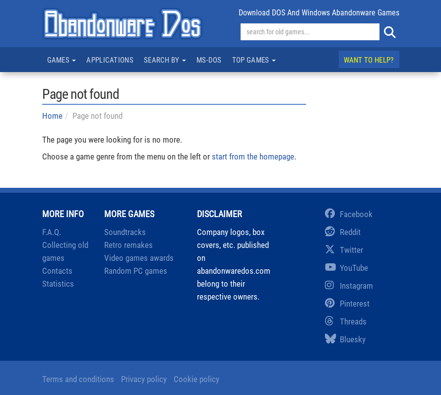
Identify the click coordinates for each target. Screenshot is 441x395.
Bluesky (345, 339)
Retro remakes (128, 245)
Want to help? (369, 60)
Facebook (349, 214)
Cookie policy (196, 379)
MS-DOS (209, 60)
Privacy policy (144, 379)
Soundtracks (125, 232)
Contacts (57, 271)
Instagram (349, 286)
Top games (254, 60)
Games (61, 60)
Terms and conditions (78, 379)
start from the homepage (253, 156)
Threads (346, 321)
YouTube (346, 268)
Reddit (343, 232)
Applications (109, 60)
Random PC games (135, 271)
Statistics (58, 284)
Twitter (344, 250)
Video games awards (139, 258)
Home (52, 116)
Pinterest (347, 304)
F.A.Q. (51, 232)
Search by (165, 60)
